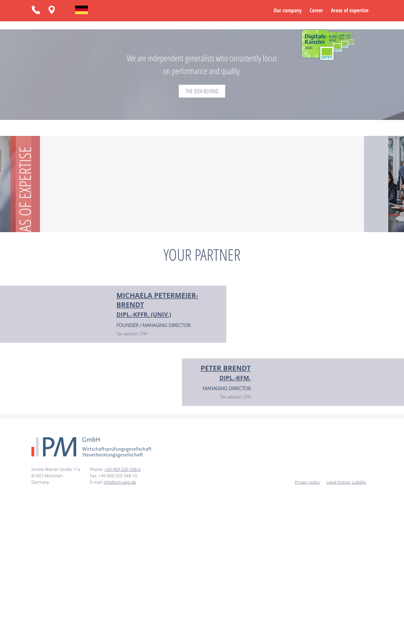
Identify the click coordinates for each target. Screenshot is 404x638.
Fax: (94, 614)
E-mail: (97, 621)
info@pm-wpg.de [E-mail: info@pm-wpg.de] (120, 621)
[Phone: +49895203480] (122, 608)
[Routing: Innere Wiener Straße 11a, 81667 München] (51, 9)
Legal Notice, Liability (346, 621)
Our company (288, 10)
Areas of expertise (350, 10)
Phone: (97, 608)
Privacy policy (307, 621)
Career (316, 10)
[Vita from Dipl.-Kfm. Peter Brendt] (226, 511)
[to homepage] (91, 586)
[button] (36, 9)
